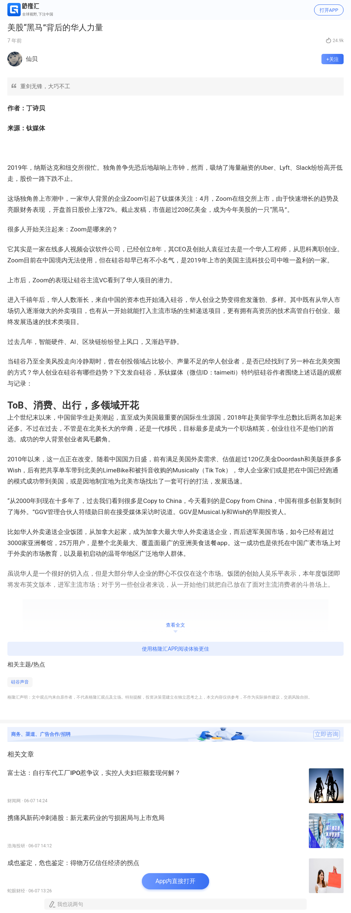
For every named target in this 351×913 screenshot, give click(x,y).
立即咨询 (326, 734)
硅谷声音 (20, 682)
